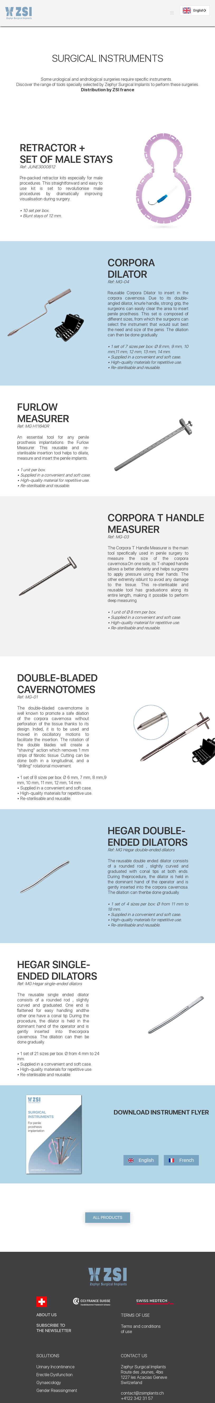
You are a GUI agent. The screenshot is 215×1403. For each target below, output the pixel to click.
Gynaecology (48, 1382)
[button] (172, 13)
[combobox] (195, 10)
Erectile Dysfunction (54, 1374)
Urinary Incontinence (55, 1366)
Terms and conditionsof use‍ (141, 1329)
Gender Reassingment (56, 1390)
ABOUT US (46, 1314)
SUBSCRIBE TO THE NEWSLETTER (53, 1328)
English (193, 10)
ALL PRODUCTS (107, 1217)
